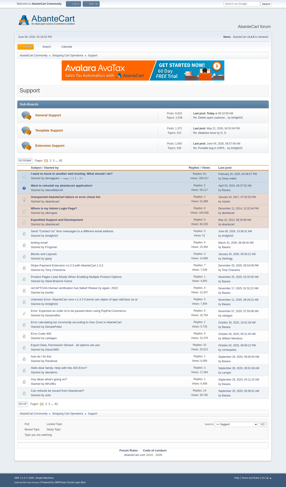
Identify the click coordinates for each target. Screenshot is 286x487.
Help (236, 477)
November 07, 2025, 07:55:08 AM (238, 311)
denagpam (52, 178)
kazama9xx (52, 315)
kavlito (49, 292)
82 (60, 160)
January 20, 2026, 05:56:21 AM (237, 254)
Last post (227, 167)
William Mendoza (232, 338)
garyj (48, 258)
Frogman (51, 247)
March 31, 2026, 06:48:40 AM (235, 242)
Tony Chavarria (55, 270)
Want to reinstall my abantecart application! (62, 185)
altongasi (51, 213)
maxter (226, 201)
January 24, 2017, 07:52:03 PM (237, 197)
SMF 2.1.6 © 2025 (24, 477)
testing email (39, 242)
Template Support (49, 130)
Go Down (25, 160)
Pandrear (51, 361)
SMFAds (18, 482)
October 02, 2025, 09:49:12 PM (237, 345)
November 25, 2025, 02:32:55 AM (238, 277)
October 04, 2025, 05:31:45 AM (237, 334)
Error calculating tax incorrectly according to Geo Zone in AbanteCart (76, 322)
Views (206, 167)
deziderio (51, 372)
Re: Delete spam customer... (210, 117)
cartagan (227, 315)
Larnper (226, 372)
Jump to (209, 424)
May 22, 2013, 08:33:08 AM (234, 219)
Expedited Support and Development (57, 219)
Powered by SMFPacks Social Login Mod (63, 482)
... (57, 160)
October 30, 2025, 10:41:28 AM (237, 322)
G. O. (224, 132)
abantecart (52, 201)
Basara (226, 190)
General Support (48, 115)
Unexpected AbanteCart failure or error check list (65, 197)
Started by (51, 167)
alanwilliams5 (54, 190)
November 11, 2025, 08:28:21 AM (238, 299)
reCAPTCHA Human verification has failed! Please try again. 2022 (74, 288)
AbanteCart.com (134, 455)
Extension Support (49, 145)
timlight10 (237, 117)
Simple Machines (44, 477)
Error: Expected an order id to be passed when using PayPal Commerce (78, 311)
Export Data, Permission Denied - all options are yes (65, 345)
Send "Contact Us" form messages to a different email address (72, 231)
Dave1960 (52, 349)
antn (48, 395)
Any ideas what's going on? (49, 379)
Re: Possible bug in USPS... (210, 148)
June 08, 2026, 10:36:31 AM (235, 231)
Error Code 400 (41, 333)
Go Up (23, 404)
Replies (194, 167)
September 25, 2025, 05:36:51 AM (238, 391)
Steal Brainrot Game (58, 281)
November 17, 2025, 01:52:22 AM (238, 288)
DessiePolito (53, 326)
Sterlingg (227, 258)
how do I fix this (41, 356)
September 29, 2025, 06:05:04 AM (238, 356)
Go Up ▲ (267, 477)
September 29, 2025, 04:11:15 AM (238, 379)
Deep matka (229, 178)
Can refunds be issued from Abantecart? (57, 390)
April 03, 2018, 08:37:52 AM (234, 185)
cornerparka (229, 349)
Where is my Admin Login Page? (54, 208)
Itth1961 (50, 383)
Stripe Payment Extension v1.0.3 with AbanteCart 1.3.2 (67, 265)
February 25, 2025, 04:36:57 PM (237, 174)
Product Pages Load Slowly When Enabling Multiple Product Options (76, 277)
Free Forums (33, 482)
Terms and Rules (251, 477)
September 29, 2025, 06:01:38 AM (238, 368)
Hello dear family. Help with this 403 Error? (59, 368)
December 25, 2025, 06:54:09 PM (238, 265)
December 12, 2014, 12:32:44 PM (238, 208)
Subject (36, 167)
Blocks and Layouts (44, 254)
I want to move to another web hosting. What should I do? (72, 173)
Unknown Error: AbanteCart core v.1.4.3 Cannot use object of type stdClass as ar (84, 299)
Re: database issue (204, 132)
